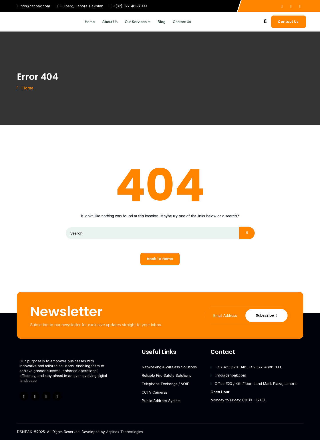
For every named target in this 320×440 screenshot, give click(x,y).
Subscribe (266, 315)
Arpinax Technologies (124, 432)
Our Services (136, 22)
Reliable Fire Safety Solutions (166, 375)
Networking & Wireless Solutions (169, 367)
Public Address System (161, 401)
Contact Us (182, 22)
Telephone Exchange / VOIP (165, 384)
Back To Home (160, 258)
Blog (161, 22)
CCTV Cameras (154, 392)
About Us (109, 22)
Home (90, 22)
